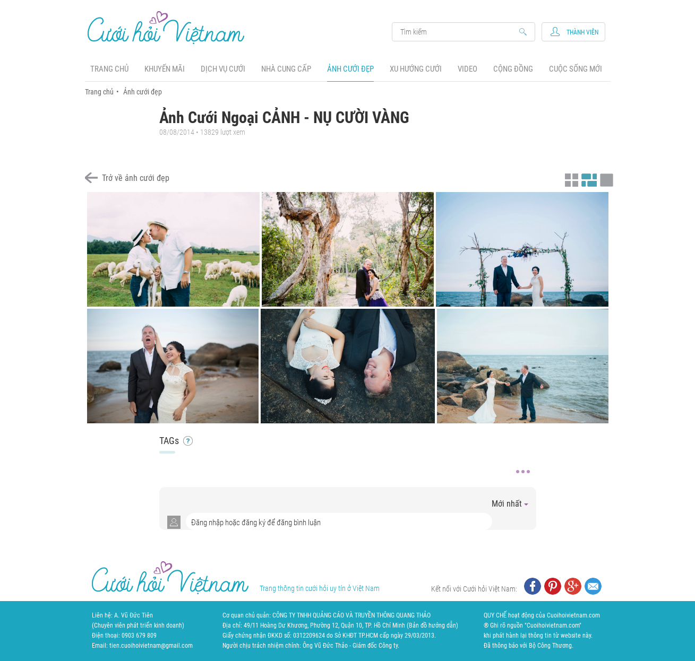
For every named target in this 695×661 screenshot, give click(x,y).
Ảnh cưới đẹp (350, 69)
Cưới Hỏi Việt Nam (166, 27)
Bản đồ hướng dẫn (432, 625)
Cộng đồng (513, 69)
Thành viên (582, 32)
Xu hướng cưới (416, 69)
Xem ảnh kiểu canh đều (587, 178)
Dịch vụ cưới (223, 69)
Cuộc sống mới (575, 69)
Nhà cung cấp (286, 69)
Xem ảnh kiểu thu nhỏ (570, 178)
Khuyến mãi (164, 69)
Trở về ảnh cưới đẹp (135, 178)
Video (467, 69)
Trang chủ (109, 69)
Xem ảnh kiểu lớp (605, 178)
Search (458, 32)
